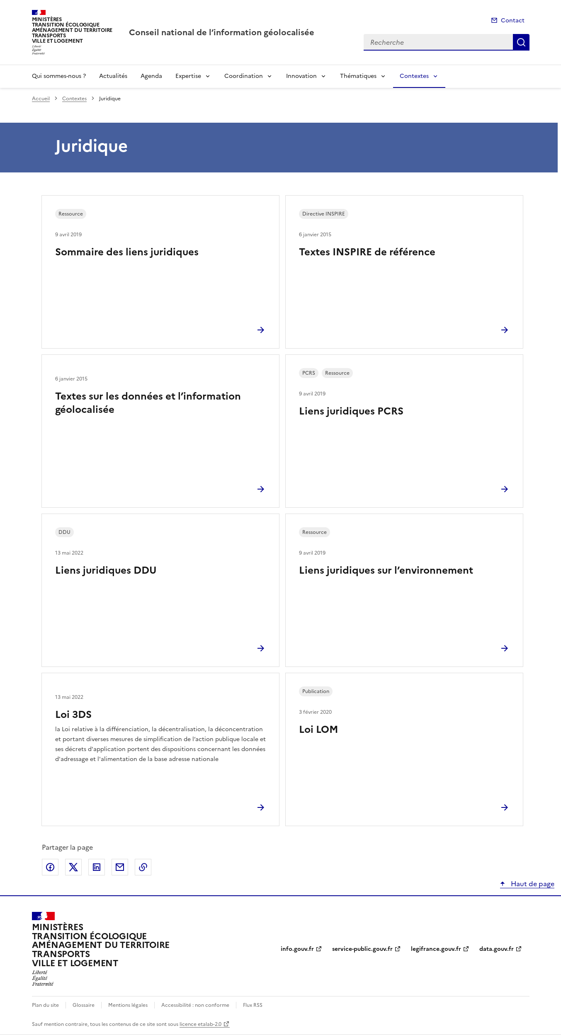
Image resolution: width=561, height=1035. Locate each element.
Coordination (243, 76)
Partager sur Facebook (50, 867)
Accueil (41, 98)
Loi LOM (318, 729)
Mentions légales (128, 1005)
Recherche (521, 42)
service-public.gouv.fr (362, 949)
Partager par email (120, 867)
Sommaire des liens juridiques (127, 252)
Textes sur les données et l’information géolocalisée (148, 403)
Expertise (188, 76)
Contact (513, 20)
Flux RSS (252, 1005)
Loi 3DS (73, 714)
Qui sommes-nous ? (59, 76)
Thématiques (358, 76)
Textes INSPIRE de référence (367, 252)
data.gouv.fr (496, 949)
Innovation (301, 76)
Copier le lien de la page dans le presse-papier (143, 867)
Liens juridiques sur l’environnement (386, 570)
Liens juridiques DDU (106, 570)
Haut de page (531, 884)
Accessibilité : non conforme (195, 1005)
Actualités (113, 76)
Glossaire (84, 1005)
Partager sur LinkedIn (96, 867)
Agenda (151, 76)
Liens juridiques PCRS (351, 411)
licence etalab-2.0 (200, 1024)
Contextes (414, 76)
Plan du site (45, 1005)
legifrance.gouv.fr (436, 949)
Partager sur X (73, 867)
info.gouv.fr (297, 949)
